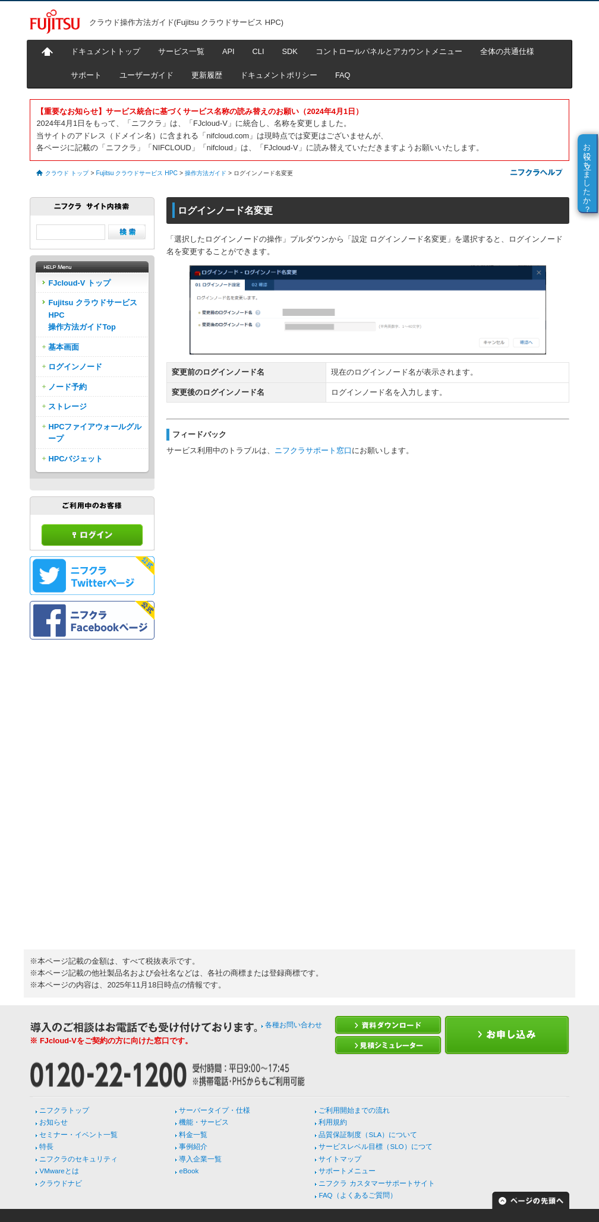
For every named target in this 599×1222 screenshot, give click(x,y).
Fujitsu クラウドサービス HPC (136, 173)
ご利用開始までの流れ (354, 1110)
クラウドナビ (60, 1183)
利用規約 (333, 1122)
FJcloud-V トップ (79, 282)
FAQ (343, 75)
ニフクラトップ (64, 1110)
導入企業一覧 (200, 1159)
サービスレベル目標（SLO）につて (375, 1146)
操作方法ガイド (205, 173)
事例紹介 (193, 1146)
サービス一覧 (181, 51)
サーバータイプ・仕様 (214, 1110)
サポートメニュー (347, 1170)
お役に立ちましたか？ (587, 173)
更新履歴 (206, 75)
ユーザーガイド (146, 75)
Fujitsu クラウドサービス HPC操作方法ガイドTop (92, 314)
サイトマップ (340, 1159)
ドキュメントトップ (105, 51)
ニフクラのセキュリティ (78, 1159)
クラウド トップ (67, 173)
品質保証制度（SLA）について (368, 1134)
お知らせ (53, 1122)
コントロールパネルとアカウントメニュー (389, 51)
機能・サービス (204, 1122)
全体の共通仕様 (507, 51)
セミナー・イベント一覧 (78, 1134)
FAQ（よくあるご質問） (357, 1195)
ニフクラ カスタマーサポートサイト (376, 1183)
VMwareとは (58, 1170)
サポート (86, 75)
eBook (188, 1170)
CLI (258, 51)
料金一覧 (193, 1134)
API (228, 51)
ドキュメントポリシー (278, 75)
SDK (290, 51)
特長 (46, 1146)
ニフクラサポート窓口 (313, 450)
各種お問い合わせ (293, 1024)
